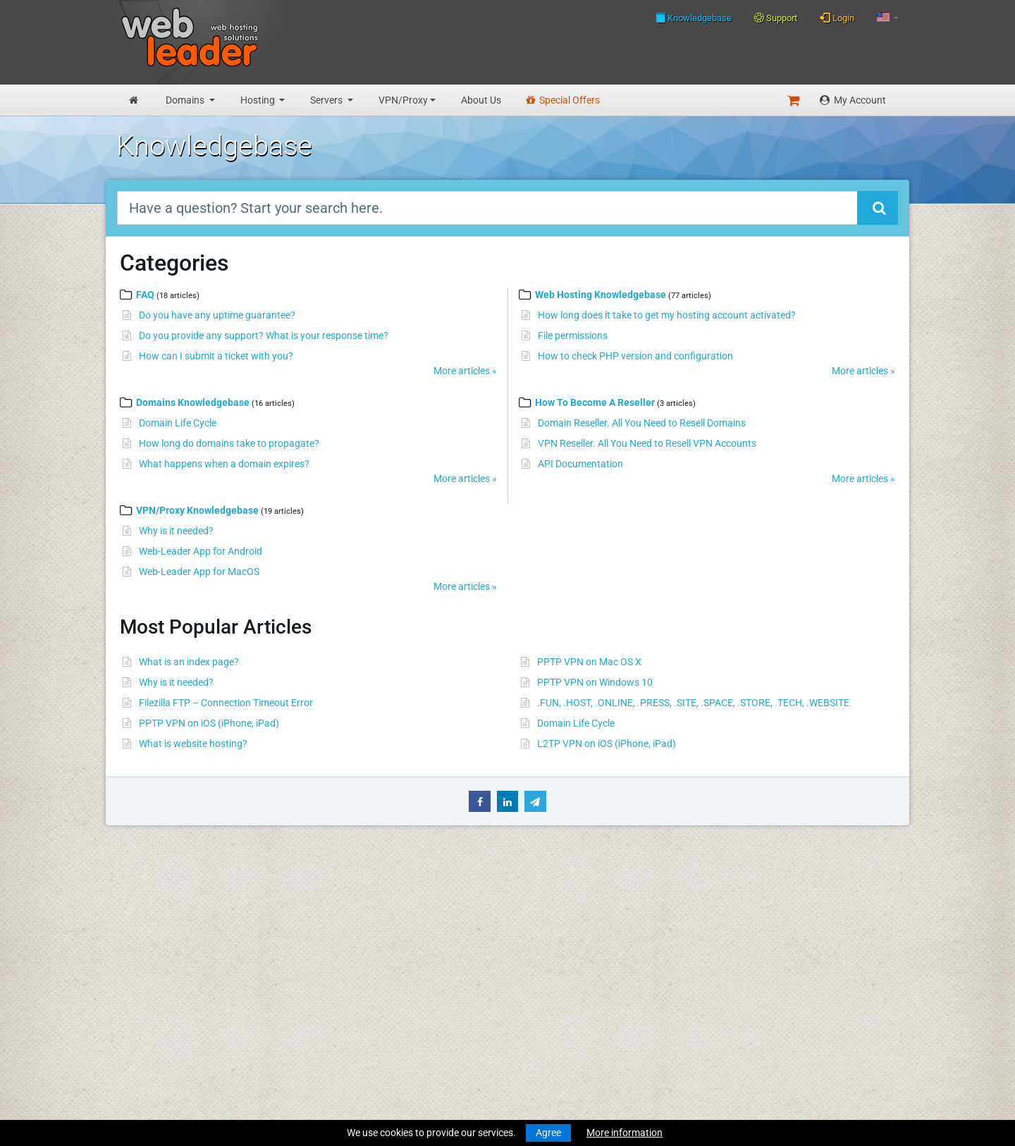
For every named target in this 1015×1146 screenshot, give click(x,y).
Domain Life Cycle (177, 423)
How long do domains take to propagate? (229, 443)
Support (775, 18)
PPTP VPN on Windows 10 (595, 682)
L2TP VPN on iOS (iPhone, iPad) (606, 743)
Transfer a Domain (156, 949)
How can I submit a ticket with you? (216, 356)
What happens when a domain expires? (224, 463)
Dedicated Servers (155, 1046)
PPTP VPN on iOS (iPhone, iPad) (209, 723)
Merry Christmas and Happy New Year (534, 893)
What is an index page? (189, 661)
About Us (481, 100)
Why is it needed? (176, 530)
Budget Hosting (150, 975)
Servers (327, 100)
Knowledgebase (694, 17)
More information (624, 1132)
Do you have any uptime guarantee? (217, 315)
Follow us (809, 933)
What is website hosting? (193, 743)
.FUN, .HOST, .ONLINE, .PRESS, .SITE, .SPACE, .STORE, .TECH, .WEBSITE (693, 702)
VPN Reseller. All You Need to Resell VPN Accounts (647, 443)
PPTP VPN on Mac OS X (589, 661)
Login (837, 17)
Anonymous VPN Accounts (175, 1072)
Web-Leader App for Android (200, 551)
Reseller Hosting (151, 1005)
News (128, 908)
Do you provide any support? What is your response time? (263, 335)
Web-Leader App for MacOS (199, 571)
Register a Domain (156, 934)
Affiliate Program (321, 1057)
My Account (853, 100)
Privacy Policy (314, 1016)
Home (129, 893)
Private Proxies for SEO (166, 1086)
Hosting (258, 100)
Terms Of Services (322, 1001)
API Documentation (580, 463)
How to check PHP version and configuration (635, 356)
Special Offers (563, 100)
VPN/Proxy (403, 100)
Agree (548, 1132)
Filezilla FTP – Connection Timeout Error (226, 702)
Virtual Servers (148, 1031)
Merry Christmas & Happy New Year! (530, 934)
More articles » (465, 370)
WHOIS (299, 934)
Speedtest (306, 949)
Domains (186, 100)
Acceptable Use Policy (331, 1031)
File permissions (573, 335)
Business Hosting (154, 990)
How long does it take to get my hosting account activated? (667, 315)
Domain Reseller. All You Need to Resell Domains (642, 423)
